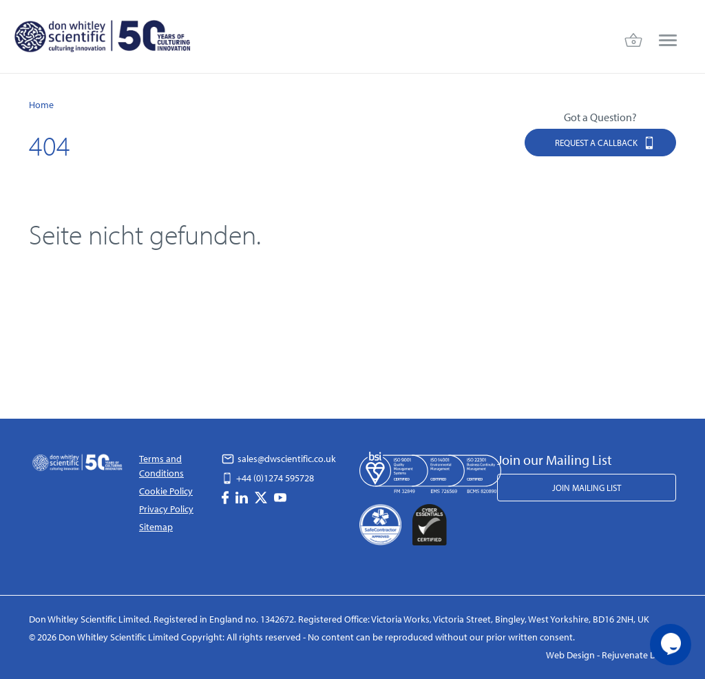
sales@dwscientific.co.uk (279, 459)
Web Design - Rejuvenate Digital (611, 655)
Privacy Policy (166, 509)
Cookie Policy (166, 491)
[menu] (668, 40)
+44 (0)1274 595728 (268, 478)
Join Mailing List (586, 487)
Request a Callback (605, 142)
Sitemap (156, 527)
